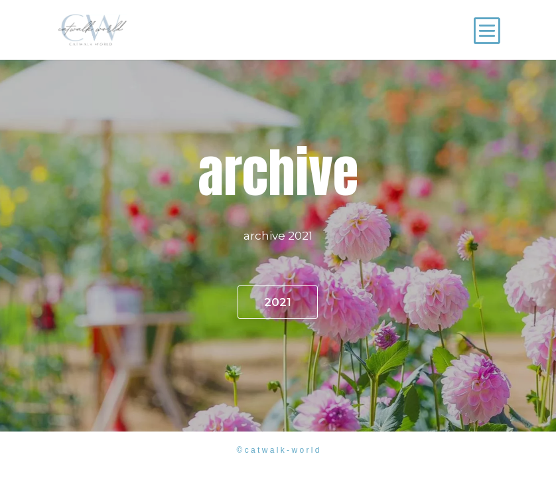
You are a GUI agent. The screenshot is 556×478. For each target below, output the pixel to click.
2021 (277, 302)
